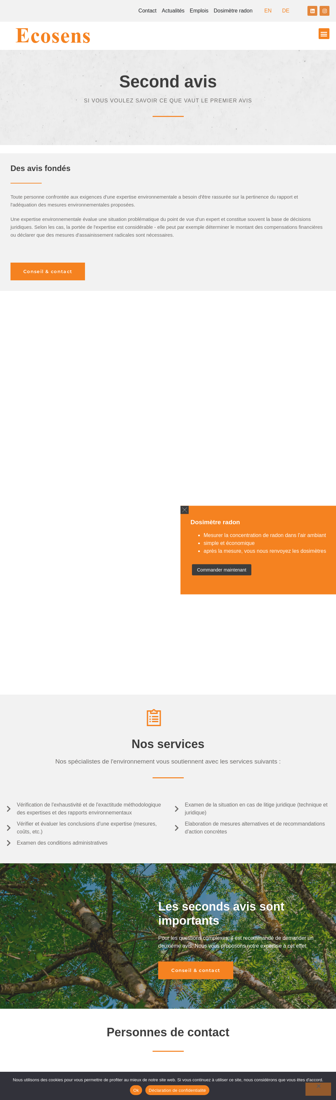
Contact (147, 10)
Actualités (173, 10)
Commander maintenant (221, 569)
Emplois (199, 10)
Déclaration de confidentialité (177, 1090)
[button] (324, 33)
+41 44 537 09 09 (210, 875)
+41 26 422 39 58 (211, 923)
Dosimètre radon (233, 10)
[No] (318, 1089)
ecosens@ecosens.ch (205, 883)
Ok (136, 1090)
